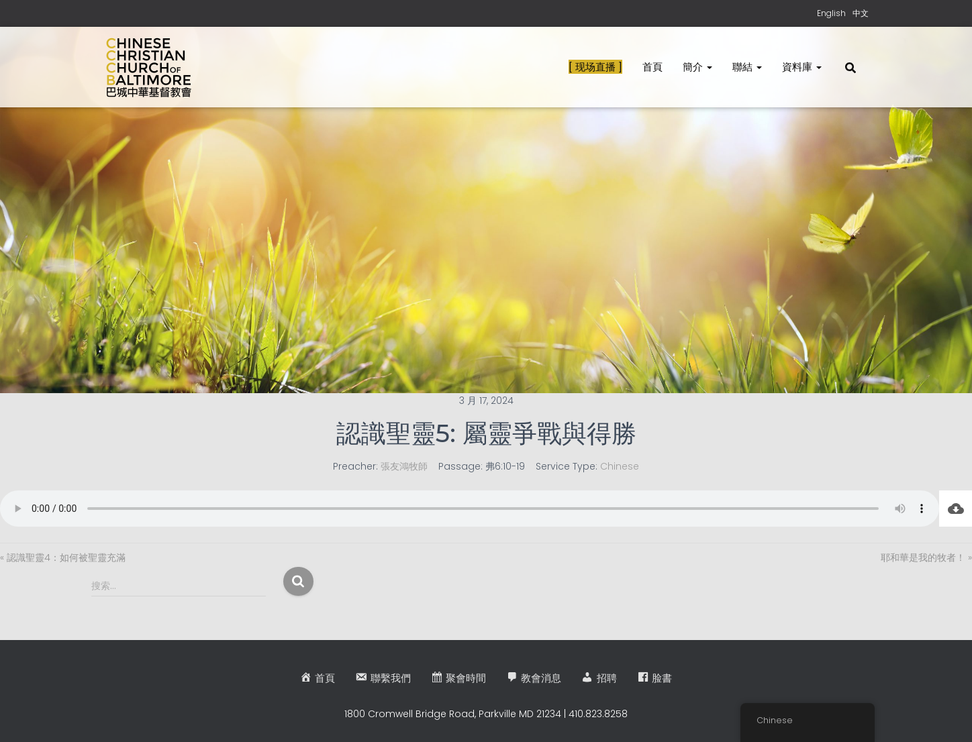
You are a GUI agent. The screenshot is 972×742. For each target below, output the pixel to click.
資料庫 (802, 67)
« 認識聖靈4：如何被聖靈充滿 (63, 557)
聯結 (747, 67)
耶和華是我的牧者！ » (926, 557)
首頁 (652, 67)
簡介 (697, 67)
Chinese (619, 466)
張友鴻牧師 (404, 466)
